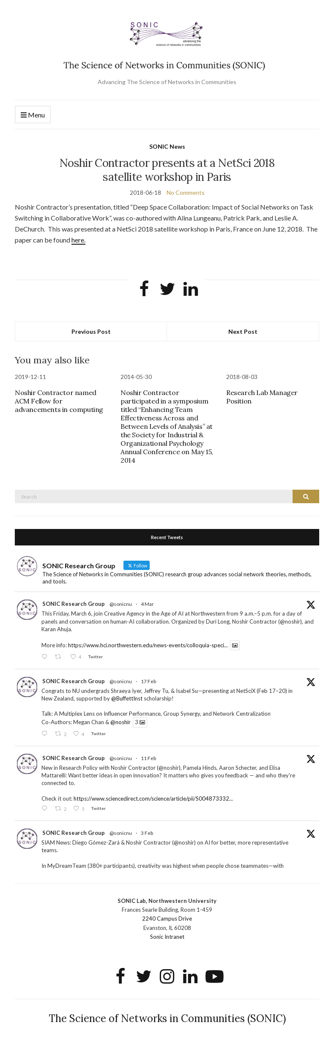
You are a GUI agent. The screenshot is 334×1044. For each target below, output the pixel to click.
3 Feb (147, 833)
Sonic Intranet (167, 936)
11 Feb (148, 758)
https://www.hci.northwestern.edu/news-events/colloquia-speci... (148, 645)
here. (78, 240)
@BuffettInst (126, 698)
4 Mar (147, 604)
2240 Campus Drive (167, 918)
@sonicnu (121, 604)
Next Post (242, 331)
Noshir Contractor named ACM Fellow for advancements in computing (59, 401)
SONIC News (167, 146)
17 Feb (148, 681)
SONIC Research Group (73, 603)
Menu (33, 115)
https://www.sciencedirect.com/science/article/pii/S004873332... (153, 798)
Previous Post (91, 331)
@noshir (120, 722)
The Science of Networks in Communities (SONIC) (167, 1018)
